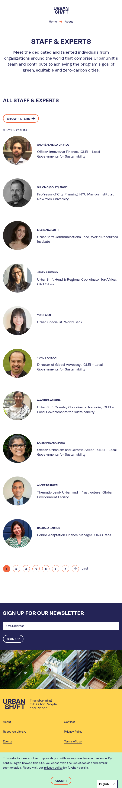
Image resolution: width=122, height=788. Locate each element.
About (69, 21)
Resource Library (14, 731)
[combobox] (107, 784)
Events (7, 741)
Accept (61, 780)
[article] (61, 150)
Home (53, 21)
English (104, 784)
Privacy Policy (73, 731)
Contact (69, 721)
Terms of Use (73, 741)
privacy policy (53, 767)
